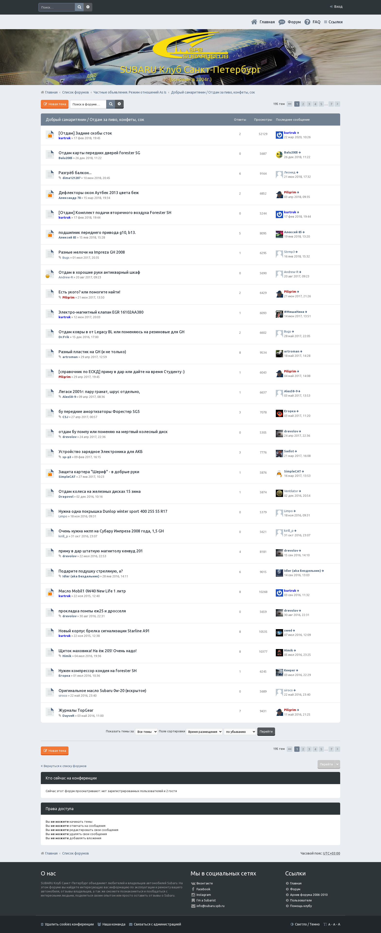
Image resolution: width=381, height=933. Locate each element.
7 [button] (331, 104)
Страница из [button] (289, 104)
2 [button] (303, 104)
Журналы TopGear (76, 710)
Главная (267, 22)
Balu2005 (65, 158)
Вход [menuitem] (338, 7)
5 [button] (321, 104)
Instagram (204, 894)
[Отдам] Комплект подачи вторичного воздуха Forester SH (115, 212)
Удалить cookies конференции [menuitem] (69, 924)
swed (288, 630)
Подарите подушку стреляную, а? (91, 571)
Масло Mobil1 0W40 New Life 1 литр (92, 591)
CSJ (65, 417)
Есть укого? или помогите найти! (89, 292)
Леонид (289, 172)
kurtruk (65, 138)
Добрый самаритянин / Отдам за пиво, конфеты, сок (95, 119)
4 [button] (315, 104)
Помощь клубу (301, 905)
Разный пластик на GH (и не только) (92, 352)
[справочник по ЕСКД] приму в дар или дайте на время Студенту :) (122, 371)
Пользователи (301, 900)
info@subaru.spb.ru (211, 905)
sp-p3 (66, 457)
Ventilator (291, 491)
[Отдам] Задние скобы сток (85, 133)
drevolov (69, 436)
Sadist (289, 451)
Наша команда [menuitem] (114, 924)
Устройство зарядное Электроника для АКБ (101, 451)
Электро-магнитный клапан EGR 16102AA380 (101, 312)
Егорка (290, 411)
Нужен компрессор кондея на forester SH (98, 670)
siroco (63, 695)
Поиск (79, 7)
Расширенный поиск (88, 7)
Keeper (289, 670)
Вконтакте (205, 883)
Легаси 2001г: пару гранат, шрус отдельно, (99, 391)
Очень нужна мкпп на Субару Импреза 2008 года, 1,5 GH (111, 531)
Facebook (203, 889)
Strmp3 (289, 251)
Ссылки (336, 22)
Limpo (63, 516)
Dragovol (66, 496)
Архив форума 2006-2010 (309, 894)
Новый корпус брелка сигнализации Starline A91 (104, 631)
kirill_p (63, 536)
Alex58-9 (69, 396)
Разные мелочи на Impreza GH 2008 (92, 252)
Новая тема (57, 104)
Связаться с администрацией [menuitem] (157, 924)
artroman (70, 357)
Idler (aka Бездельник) (80, 576)
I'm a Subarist (206, 900)
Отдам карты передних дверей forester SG (99, 153)
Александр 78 (70, 197)
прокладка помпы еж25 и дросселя (92, 611)
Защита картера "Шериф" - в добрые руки (99, 472)
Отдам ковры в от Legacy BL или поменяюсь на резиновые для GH (121, 332)
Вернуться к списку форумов (65, 766)
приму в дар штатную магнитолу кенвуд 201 (101, 551)
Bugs (65, 257)
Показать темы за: (132, 731)
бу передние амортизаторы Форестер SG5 (99, 411)
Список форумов (75, 853)
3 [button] (309, 104)
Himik (66, 656)
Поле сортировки (191, 731)
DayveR (68, 715)
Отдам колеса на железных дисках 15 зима (100, 491)
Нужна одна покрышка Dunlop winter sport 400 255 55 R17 (113, 511)
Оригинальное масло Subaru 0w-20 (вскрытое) (102, 690)
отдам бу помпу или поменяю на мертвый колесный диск (113, 431)
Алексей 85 (67, 237)
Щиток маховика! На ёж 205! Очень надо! (98, 651)
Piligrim (290, 192)
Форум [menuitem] (294, 22)
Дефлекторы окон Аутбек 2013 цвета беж (99, 192)
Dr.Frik (64, 337)
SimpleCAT (67, 476)
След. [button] (337, 104)
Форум (295, 889)
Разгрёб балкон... (75, 173)
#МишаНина (294, 311)
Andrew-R (66, 277)
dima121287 (71, 178)
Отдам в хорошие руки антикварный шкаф (99, 272)
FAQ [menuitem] (316, 22)
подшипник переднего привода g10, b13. (97, 232)
